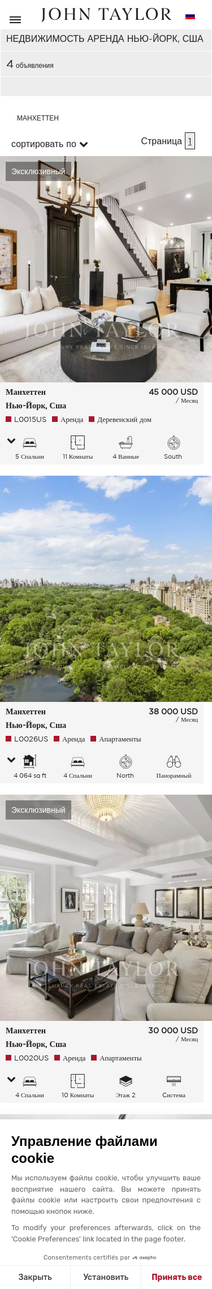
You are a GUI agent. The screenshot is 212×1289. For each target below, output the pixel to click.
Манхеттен (38, 118)
